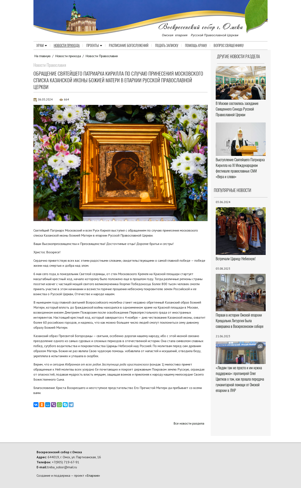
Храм (41, 45)
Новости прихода (67, 45)
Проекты (94, 45)
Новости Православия (101, 56)
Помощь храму (196, 45)
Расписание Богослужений (128, 45)
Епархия (92, 475)
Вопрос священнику (229, 45)
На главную (42, 56)
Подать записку (166, 45)
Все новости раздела (188, 423)
